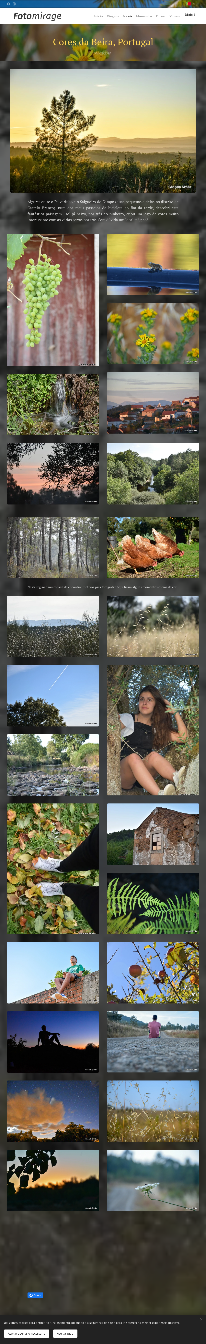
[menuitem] (94, 16)
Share (35, 1295)
